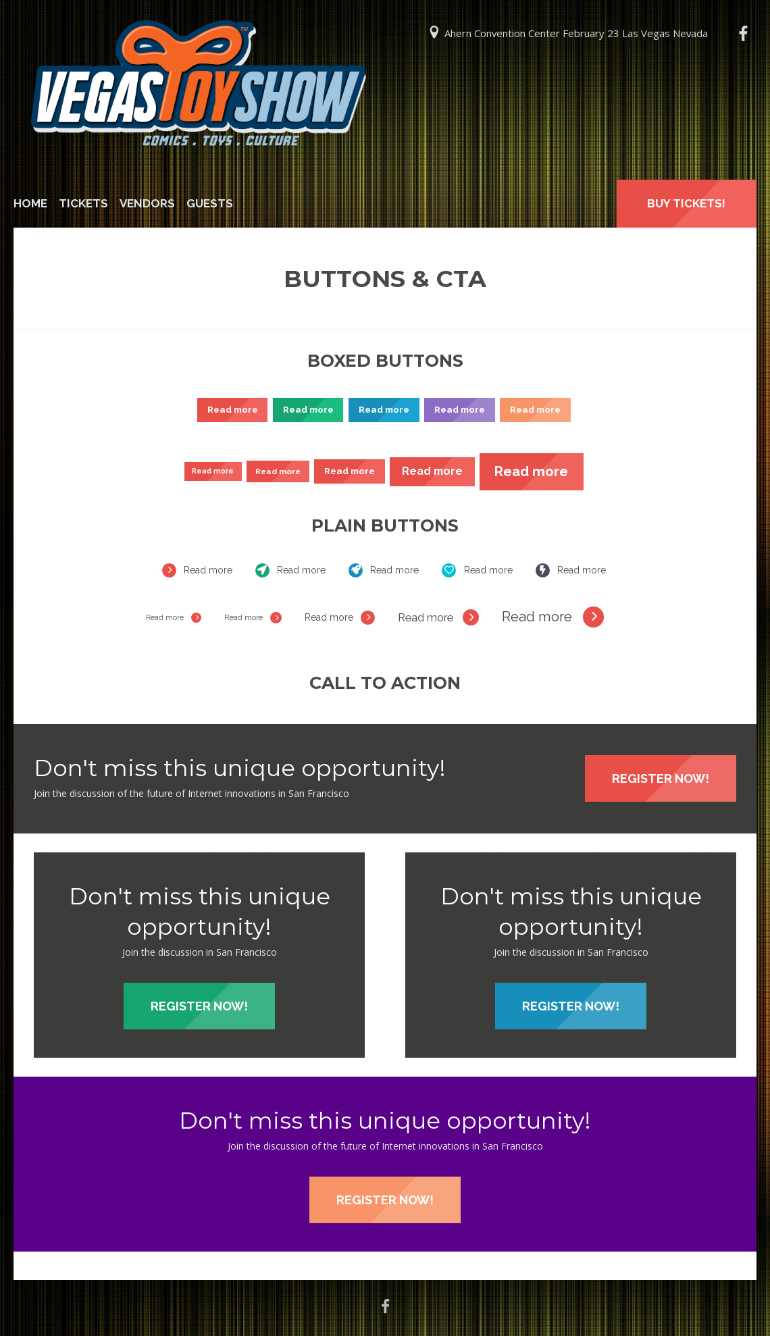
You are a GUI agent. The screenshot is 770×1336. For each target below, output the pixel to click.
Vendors (147, 203)
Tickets (83, 203)
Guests (209, 203)
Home (30, 203)
